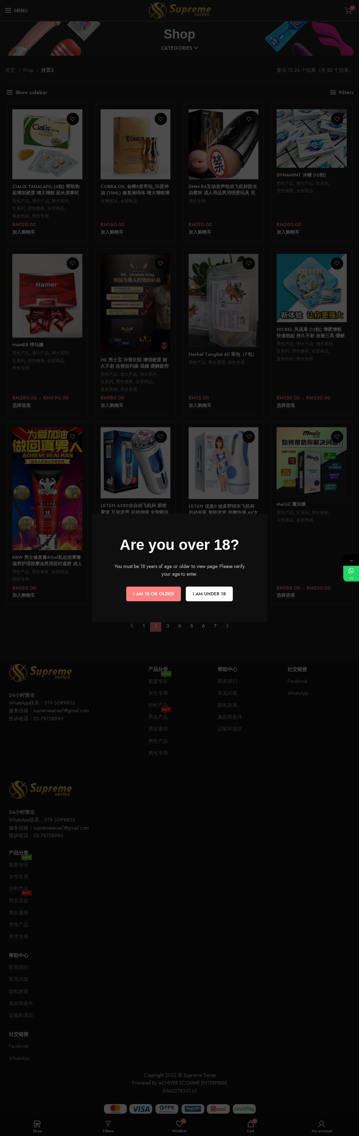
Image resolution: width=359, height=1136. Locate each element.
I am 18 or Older (153, 593)
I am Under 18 (209, 593)
